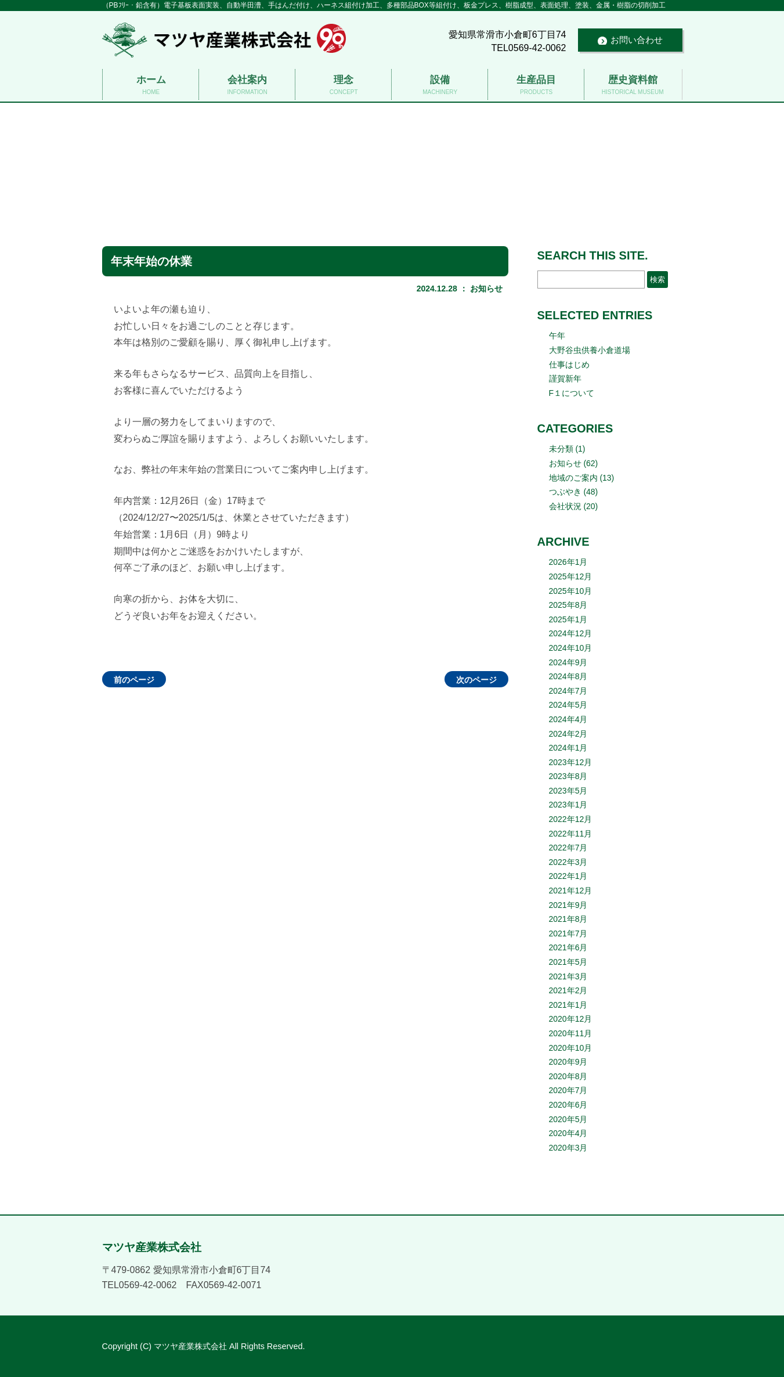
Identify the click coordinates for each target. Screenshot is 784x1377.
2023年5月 (568, 790)
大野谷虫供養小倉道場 (589, 350)
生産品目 (536, 85)
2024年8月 (568, 676)
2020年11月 (570, 1033)
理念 (343, 85)
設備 (439, 85)
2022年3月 (568, 862)
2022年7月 (568, 847)
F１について (572, 393)
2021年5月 (568, 962)
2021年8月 (568, 919)
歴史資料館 (632, 85)
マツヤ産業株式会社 (392, 145)
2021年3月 (568, 976)
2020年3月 (568, 1147)
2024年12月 (570, 633)
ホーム (150, 85)
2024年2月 (568, 733)
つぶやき (565, 491)
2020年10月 (570, 1047)
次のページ (476, 679)
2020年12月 (570, 1018)
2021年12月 (570, 890)
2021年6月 (568, 947)
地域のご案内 (573, 477)
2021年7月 (568, 933)
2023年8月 (568, 776)
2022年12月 (570, 819)
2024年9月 (568, 662)
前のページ (134, 679)
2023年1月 (568, 804)
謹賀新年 (565, 378)
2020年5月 (568, 1119)
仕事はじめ (569, 364)
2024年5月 (568, 704)
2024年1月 (568, 747)
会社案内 (247, 85)
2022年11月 (570, 833)
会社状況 (565, 506)
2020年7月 (568, 1090)
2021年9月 (568, 905)
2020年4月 (568, 1133)
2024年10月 (570, 648)
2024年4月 (568, 719)
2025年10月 (570, 591)
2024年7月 (568, 690)
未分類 (561, 448)
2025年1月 (568, 619)
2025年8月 (568, 605)
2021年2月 (568, 990)
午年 (557, 335)
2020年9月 (568, 1061)
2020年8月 (568, 1076)
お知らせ (486, 288)
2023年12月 (570, 762)
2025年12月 (570, 576)
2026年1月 (568, 562)
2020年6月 (568, 1104)
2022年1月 (568, 876)
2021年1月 (568, 1005)
